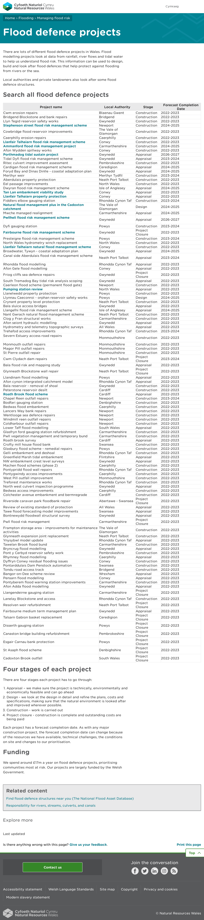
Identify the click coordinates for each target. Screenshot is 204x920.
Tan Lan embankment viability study (33, 192)
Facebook (135, 870)
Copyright (129, 889)
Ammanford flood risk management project (39, 146)
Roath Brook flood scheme (25, 394)
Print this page (189, 844)
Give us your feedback (88, 844)
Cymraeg (172, 6)
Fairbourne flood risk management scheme (39, 232)
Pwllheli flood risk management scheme (36, 217)
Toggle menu (198, 6)
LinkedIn (154, 870)
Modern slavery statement (28, 897)
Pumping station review (23, 289)
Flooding (26, 18)
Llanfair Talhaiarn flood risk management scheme (44, 142)
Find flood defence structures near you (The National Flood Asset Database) (70, 798)
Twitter (144, 870)
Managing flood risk (53, 18)
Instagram (164, 870)
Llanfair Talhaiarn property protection (34, 196)
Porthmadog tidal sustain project (30, 154)
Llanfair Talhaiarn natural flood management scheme (47, 247)
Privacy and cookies (161, 889)
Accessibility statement (22, 889)
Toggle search (187, 6)
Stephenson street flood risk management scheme (45, 125)
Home (10, 18)
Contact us (53, 867)
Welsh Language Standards (71, 889)
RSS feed (174, 870)
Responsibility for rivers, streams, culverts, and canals (50, 805)
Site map (107, 889)
